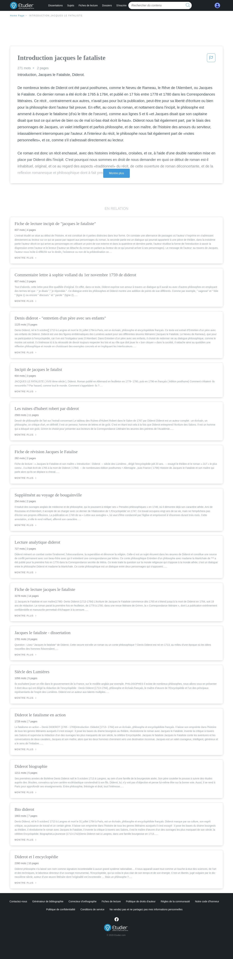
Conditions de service (92, 909)
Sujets (70, 5)
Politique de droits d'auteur (141, 901)
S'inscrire (121, 5)
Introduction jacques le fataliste (55, 15)
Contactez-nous (18, 901)
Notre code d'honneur (207, 901)
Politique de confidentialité (60, 909)
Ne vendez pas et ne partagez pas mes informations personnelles (146, 909)
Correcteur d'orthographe (83, 901)
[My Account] (217, 5)
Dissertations (55, 5)
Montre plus (116, 173)
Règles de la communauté (175, 901)
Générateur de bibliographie (47, 901)
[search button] (188, 5)
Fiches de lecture (88, 5)
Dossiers (107, 5)
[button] (211, 58)
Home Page (17, 15)
